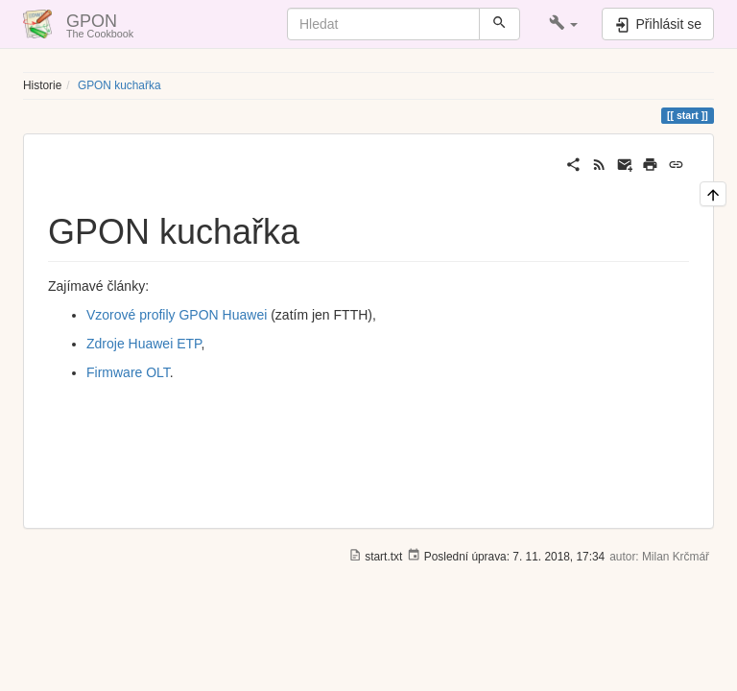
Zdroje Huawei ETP (144, 343)
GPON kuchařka (119, 85)
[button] (564, 24)
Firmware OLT (128, 372)
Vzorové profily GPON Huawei (176, 314)
